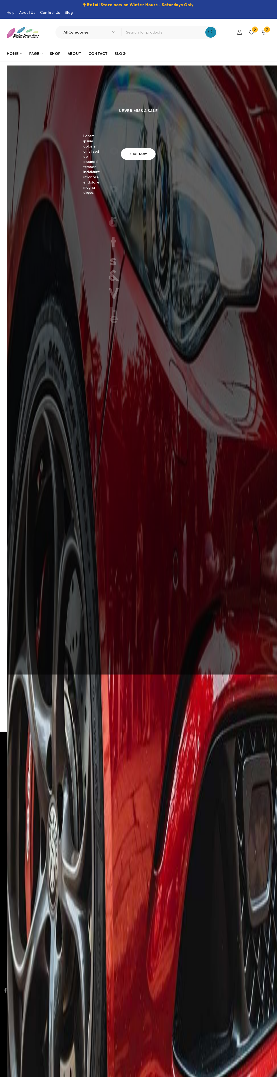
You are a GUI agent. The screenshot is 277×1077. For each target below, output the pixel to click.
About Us (27, 12)
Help (11, 12)
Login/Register (240, 32)
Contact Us (50, 12)
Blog (69, 12)
